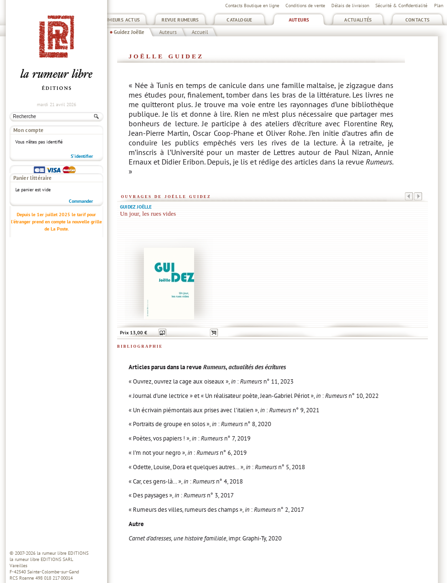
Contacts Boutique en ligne (252, 5)
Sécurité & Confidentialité (401, 5)
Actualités (358, 20)
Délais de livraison (350, 5)
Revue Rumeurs (180, 20)
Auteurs (299, 20)
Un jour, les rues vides (148, 213)
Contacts (417, 20)
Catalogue (239, 20)
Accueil (200, 32)
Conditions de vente (305, 5)
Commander (81, 166)
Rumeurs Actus (121, 20)
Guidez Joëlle (129, 32)
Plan (438, 5)
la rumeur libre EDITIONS (62, 553)
